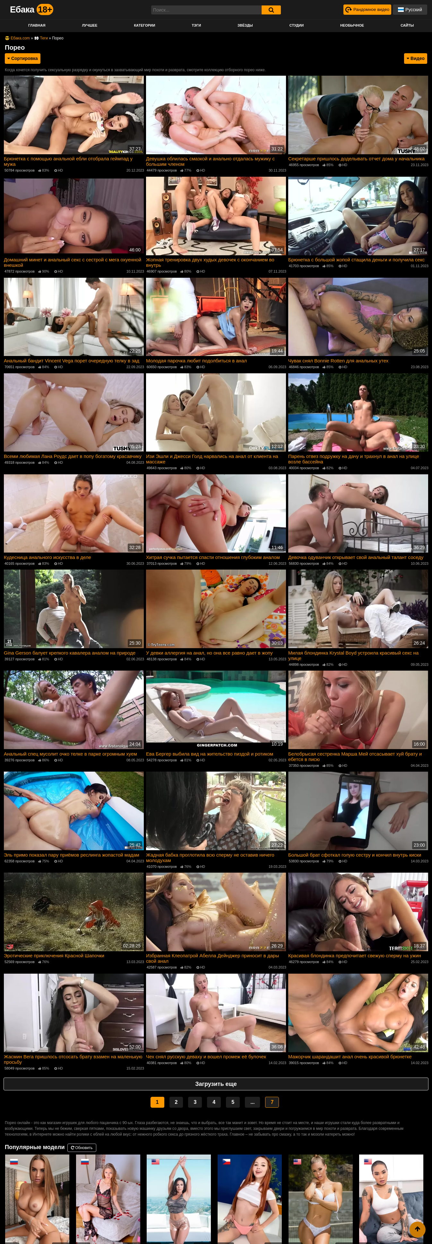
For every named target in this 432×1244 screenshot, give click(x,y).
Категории (144, 25)
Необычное (352, 25)
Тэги (196, 25)
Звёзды (245, 25)
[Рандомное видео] (366, 9)
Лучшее (89, 25)
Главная (36, 25)
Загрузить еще (216, 1081)
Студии (296, 25)
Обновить (82, 1144)
